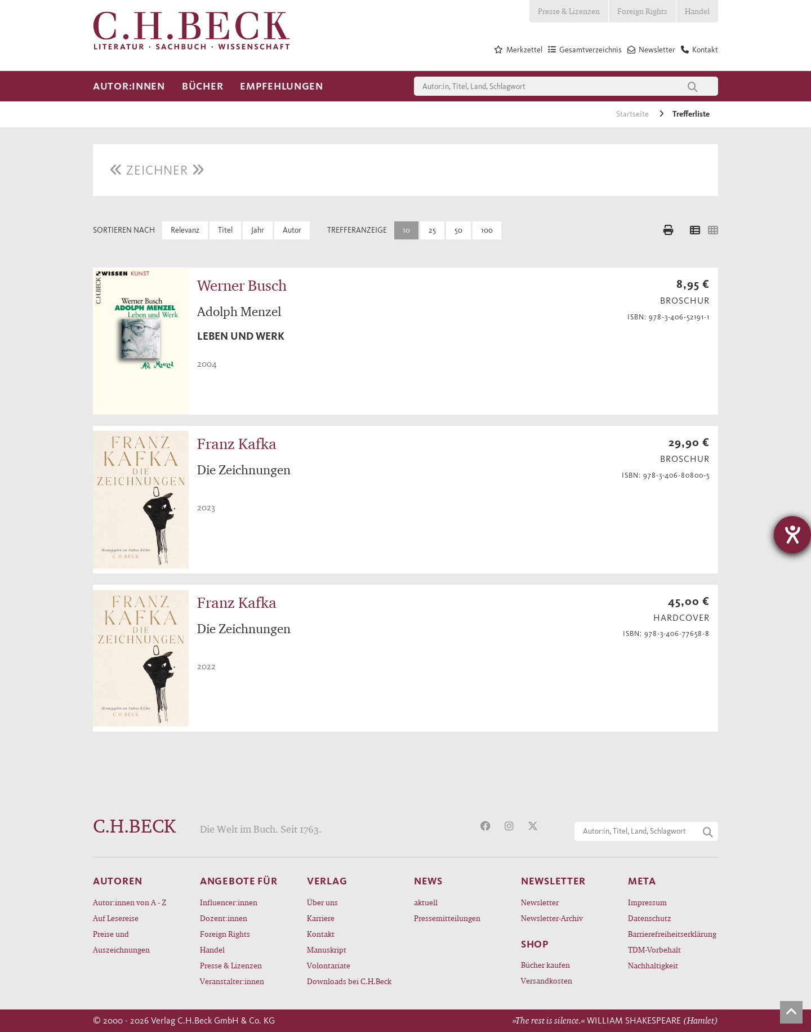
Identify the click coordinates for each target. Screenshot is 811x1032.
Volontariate (328, 965)
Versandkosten (546, 980)
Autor (292, 230)
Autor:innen (129, 86)
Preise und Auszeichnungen (121, 941)
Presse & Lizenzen (569, 11)
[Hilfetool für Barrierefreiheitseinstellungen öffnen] (792, 534)
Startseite (633, 114)
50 (458, 230)
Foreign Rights (642, 11)
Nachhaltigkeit (653, 965)
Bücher (202, 86)
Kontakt (321, 933)
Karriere (321, 918)
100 (487, 230)
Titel (225, 230)
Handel (697, 11)
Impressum (647, 902)
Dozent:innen (223, 918)
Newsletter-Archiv (552, 918)
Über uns (322, 902)
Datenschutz (649, 918)
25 (432, 230)
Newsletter (540, 902)
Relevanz (185, 230)
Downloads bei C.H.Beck (349, 981)
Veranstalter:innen (232, 981)
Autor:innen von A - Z (129, 902)
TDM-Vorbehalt (654, 949)
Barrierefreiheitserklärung (672, 933)
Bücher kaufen (545, 964)
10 (406, 230)
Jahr (257, 230)
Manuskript (326, 949)
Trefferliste (691, 114)
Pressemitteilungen (447, 918)
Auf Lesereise (116, 918)
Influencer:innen (228, 902)
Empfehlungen (281, 86)
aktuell (426, 902)
